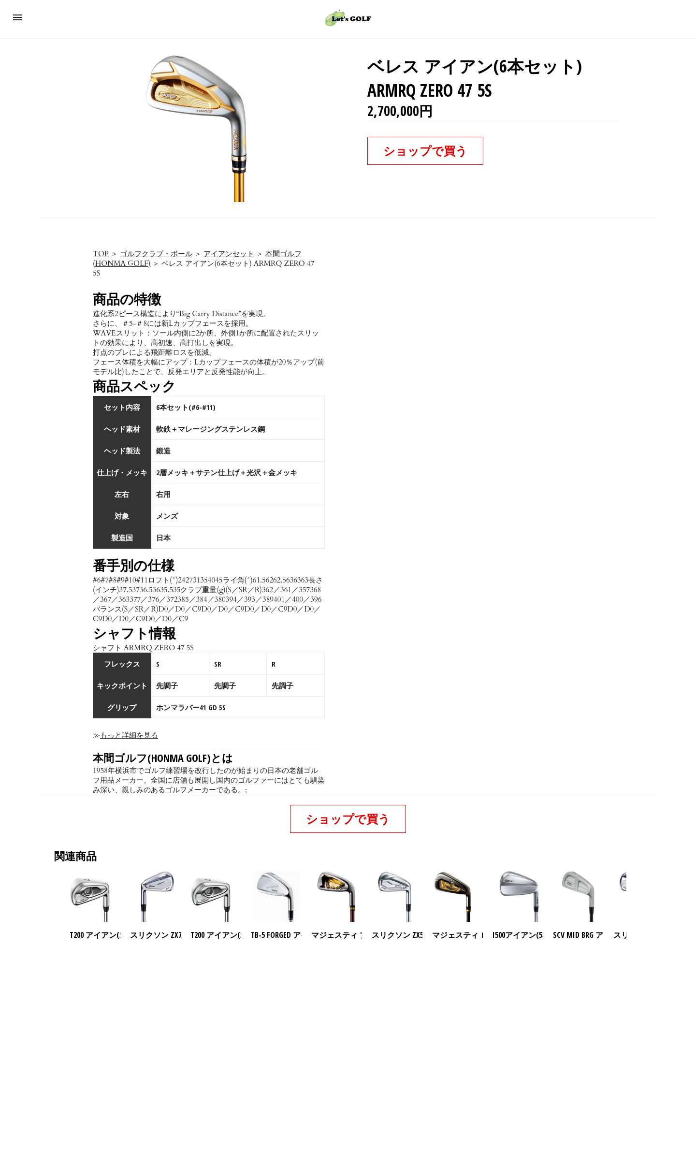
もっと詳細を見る (129, 735)
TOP (101, 254)
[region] (348, 1023)
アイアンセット (228, 254)
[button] (17, 17)
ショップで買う (425, 151)
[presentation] (634, 896)
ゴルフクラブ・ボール (156, 254)
